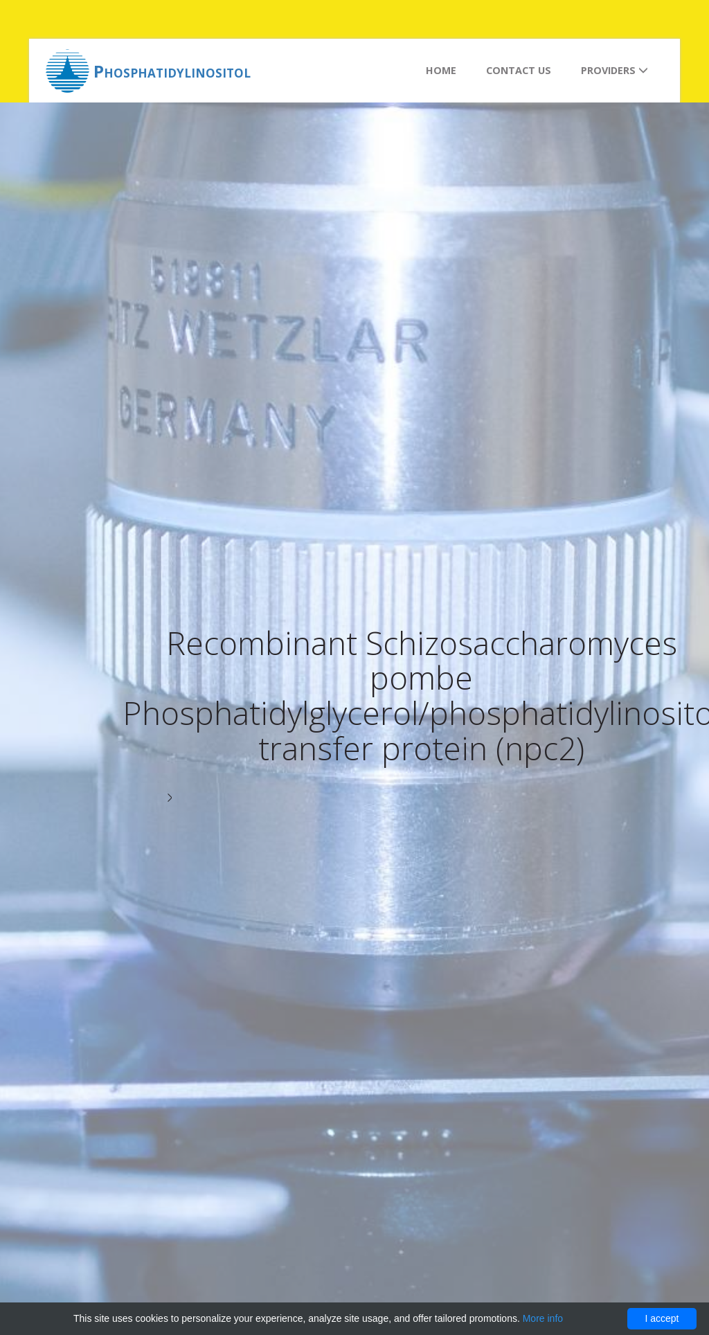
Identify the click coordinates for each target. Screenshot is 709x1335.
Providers (614, 70)
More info (543, 1318)
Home (441, 70)
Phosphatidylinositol (172, 71)
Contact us (518, 70)
